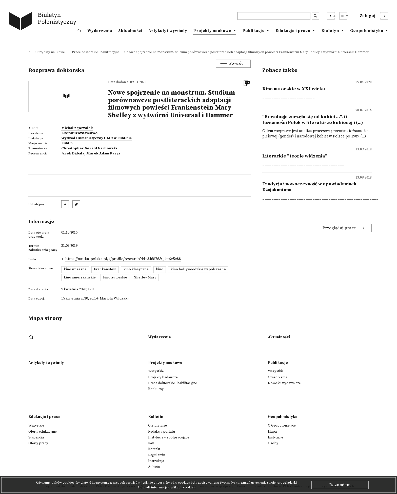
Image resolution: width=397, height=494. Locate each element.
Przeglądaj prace (339, 228)
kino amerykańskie (80, 277)
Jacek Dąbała (72, 153)
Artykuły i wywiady (167, 30)
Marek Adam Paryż (103, 153)
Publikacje (253, 30)
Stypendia (36, 437)
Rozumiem (340, 484)
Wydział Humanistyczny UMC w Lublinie (96, 138)
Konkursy (156, 389)
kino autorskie (115, 277)
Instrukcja (156, 461)
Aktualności (130, 30)
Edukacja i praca (292, 30)
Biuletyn (330, 30)
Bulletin (155, 416)
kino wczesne (75, 269)
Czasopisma (277, 377)
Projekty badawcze (163, 377)
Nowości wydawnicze (284, 383)
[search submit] (315, 16)
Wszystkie (156, 371)
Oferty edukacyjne (42, 431)
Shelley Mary (145, 277)
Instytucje (275, 437)
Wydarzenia (99, 30)
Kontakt (154, 449)
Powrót (236, 63)
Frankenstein (105, 269)
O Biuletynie (157, 425)
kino (159, 269)
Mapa (272, 431)
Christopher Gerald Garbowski (89, 148)
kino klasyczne (136, 269)
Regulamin (156, 455)
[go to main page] (43, 22)
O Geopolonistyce (282, 425)
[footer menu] (31, 337)
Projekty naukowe (212, 30)
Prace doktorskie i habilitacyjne (96, 52)
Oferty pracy (38, 443)
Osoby (273, 443)
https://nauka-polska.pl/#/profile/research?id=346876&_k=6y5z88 (123, 259)
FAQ (151, 443)
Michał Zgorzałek (77, 128)
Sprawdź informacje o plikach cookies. (167, 487)
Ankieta (154, 467)
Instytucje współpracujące (168, 437)
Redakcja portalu (161, 431)
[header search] (273, 16)
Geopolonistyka (366, 30)
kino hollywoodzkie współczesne (198, 269)
